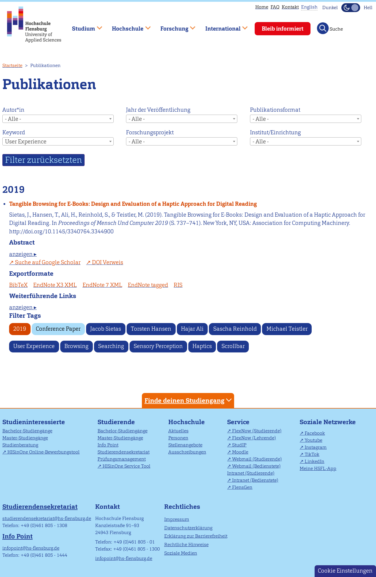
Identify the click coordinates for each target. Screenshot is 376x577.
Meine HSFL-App (318, 468)
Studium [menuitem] (82, 26)
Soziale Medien (180, 553)
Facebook (315, 433)
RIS (178, 285)
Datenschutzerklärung (188, 528)
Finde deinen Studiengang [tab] (189, 400)
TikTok (312, 454)
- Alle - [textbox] (13, 119)
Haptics (202, 346)
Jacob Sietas (105, 328)
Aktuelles (178, 431)
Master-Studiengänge (25, 438)
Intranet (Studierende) (250, 473)
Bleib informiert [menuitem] (282, 28)
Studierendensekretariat (124, 452)
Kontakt (290, 7)
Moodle (240, 452)
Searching (111, 346)
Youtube (313, 440)
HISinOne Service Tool (126, 466)
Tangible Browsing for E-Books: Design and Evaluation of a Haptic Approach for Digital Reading (133, 204)
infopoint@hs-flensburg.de (30, 548)
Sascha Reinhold (235, 328)
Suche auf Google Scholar (47, 262)
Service (238, 422)
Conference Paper (58, 328)
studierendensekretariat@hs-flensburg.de (46, 518)
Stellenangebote (185, 445)
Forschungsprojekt (150, 132)
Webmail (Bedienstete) (256, 466)
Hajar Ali (192, 328)
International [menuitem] (222, 26)
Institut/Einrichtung (275, 132)
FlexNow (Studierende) (256, 431)
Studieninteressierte (33, 422)
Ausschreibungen (187, 452)
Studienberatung (20, 445)
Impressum (176, 519)
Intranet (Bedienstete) (255, 480)
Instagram (316, 447)
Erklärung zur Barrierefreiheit (195, 536)
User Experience (34, 346)
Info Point (108, 445)
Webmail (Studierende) (257, 459)
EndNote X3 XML (55, 285)
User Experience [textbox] (25, 141)
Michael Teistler (287, 328)
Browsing (76, 346)
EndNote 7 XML (102, 285)
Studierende (116, 422)
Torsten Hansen (151, 328)
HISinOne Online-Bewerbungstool (43, 452)
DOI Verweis (107, 262)
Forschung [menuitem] (173, 26)
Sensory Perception (158, 346)
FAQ (275, 7)
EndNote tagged (148, 285)
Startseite (12, 65)
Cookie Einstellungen (345, 570)
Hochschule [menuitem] (127, 26)
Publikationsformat (275, 109)
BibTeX (18, 285)
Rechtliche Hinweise (186, 544)
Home (261, 7)
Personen (178, 438)
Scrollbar (233, 346)
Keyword (13, 132)
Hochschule (186, 422)
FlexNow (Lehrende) (254, 438)
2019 (19, 328)
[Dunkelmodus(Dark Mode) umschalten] (350, 7)
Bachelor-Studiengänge (27, 431)
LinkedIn (314, 461)
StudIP (239, 445)
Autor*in (13, 109)
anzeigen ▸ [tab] (23, 254)
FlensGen (242, 487)
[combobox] (58, 119)
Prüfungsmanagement (122, 459)
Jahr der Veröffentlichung (158, 109)
